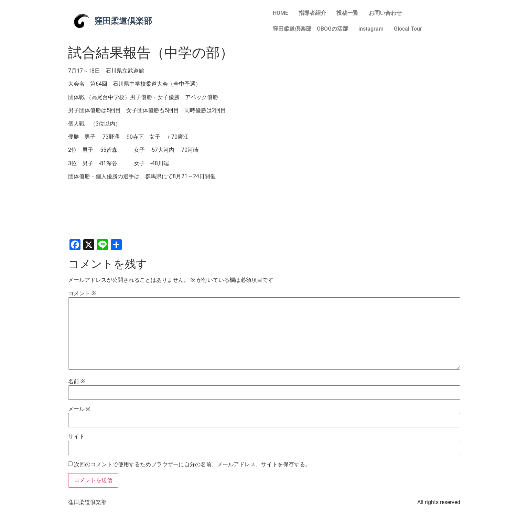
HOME (280, 13)
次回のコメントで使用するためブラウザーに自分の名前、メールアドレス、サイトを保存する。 (192, 464)
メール (79, 409)
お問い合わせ (385, 13)
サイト (76, 436)
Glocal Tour (408, 28)
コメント (82, 293)
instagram (371, 28)
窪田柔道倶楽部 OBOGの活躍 (310, 28)
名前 (76, 381)
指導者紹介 (312, 13)
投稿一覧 (347, 13)
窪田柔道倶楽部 (123, 21)
